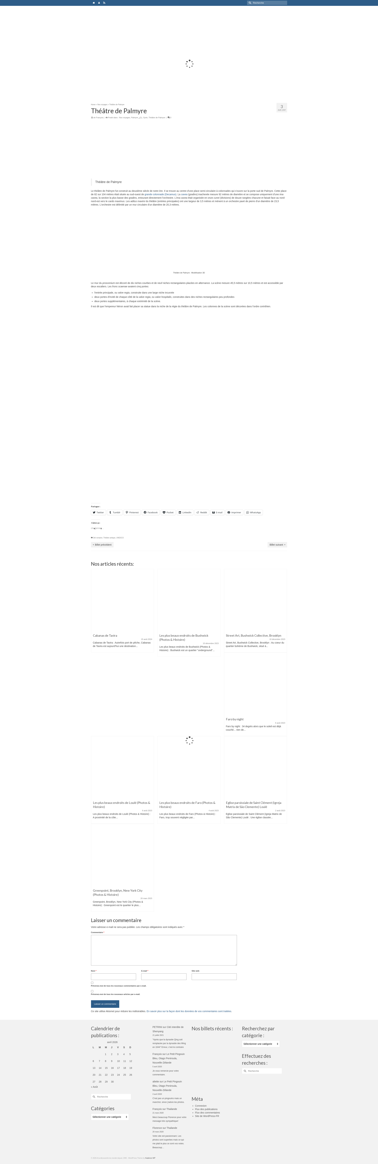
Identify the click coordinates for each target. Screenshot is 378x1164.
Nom (94, 971)
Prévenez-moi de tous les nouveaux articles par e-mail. (115, 994)
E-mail (144, 971)
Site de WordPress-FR (207, 1116)
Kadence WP (150, 1158)
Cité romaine (98, 538)
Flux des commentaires (207, 1112)
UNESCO (120, 538)
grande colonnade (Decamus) (160, 194)
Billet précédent (103, 544)
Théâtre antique (109, 538)
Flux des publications (206, 1109)
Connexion (201, 1105)
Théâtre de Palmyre (157, 118)
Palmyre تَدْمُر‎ (136, 118)
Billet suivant (276, 544)
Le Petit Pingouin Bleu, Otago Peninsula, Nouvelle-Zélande (169, 1058)
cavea (184, 194)
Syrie (145, 118)
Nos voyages (124, 118)
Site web (195, 971)
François (99, 118)
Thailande (171, 1109)
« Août (94, 1086)
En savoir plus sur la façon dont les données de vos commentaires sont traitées (189, 1011)
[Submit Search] (249, 3)
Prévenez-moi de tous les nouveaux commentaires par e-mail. (118, 986)
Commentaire (97, 932)
